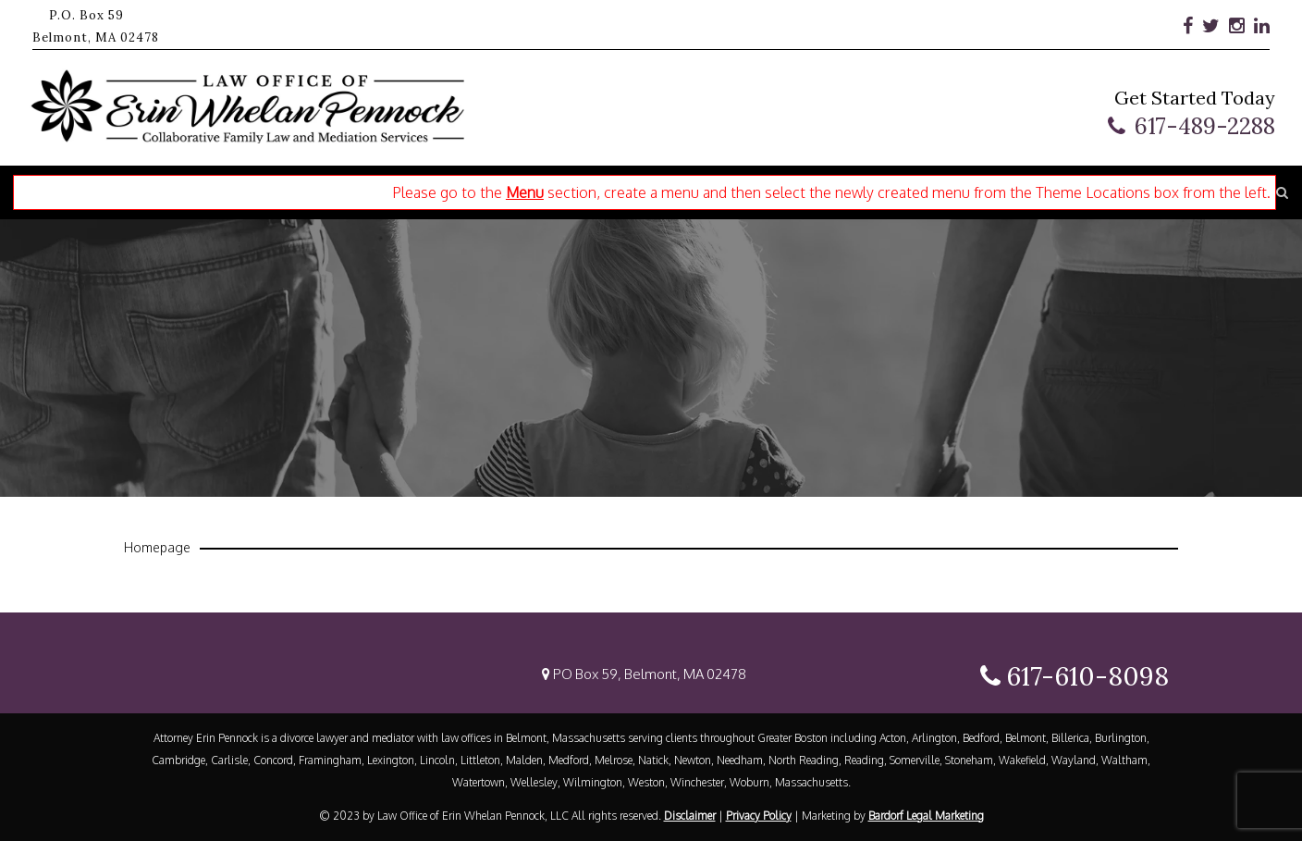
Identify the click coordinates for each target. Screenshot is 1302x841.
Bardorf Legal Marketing (926, 815)
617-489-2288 (1205, 126)
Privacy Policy (759, 815)
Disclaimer (690, 815)
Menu (525, 192)
